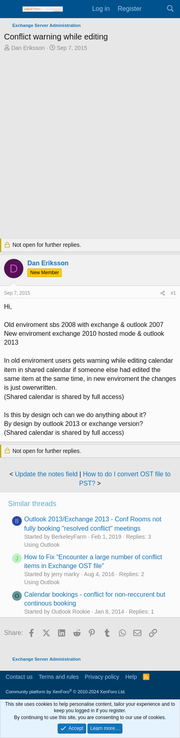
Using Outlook (42, 545)
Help (131, 677)
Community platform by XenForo (66, 691)
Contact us (19, 677)
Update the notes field (46, 474)
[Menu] (11, 9)
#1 (173, 293)
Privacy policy (102, 677)
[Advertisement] (90, 146)
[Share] (162, 293)
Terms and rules (59, 677)
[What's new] (154, 9)
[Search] (170, 9)
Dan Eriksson (28, 48)
